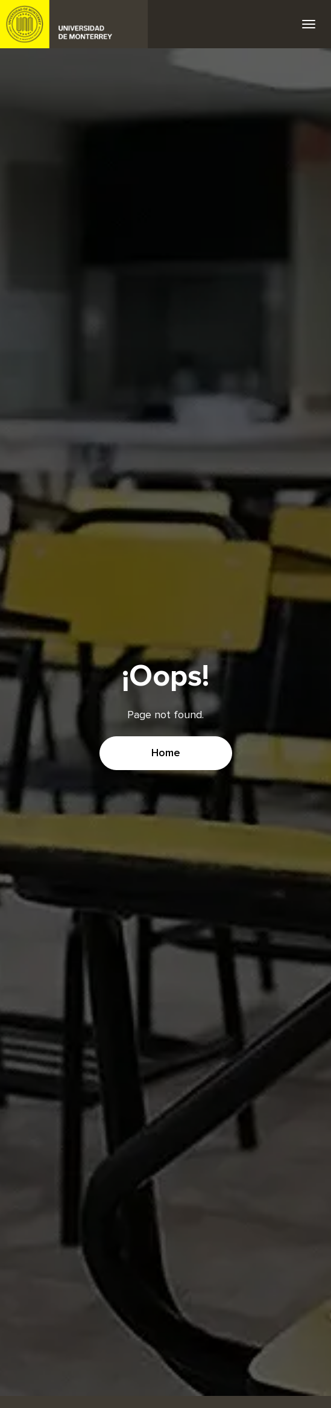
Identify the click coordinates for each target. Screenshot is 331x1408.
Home (165, 753)
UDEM (74, 24)
